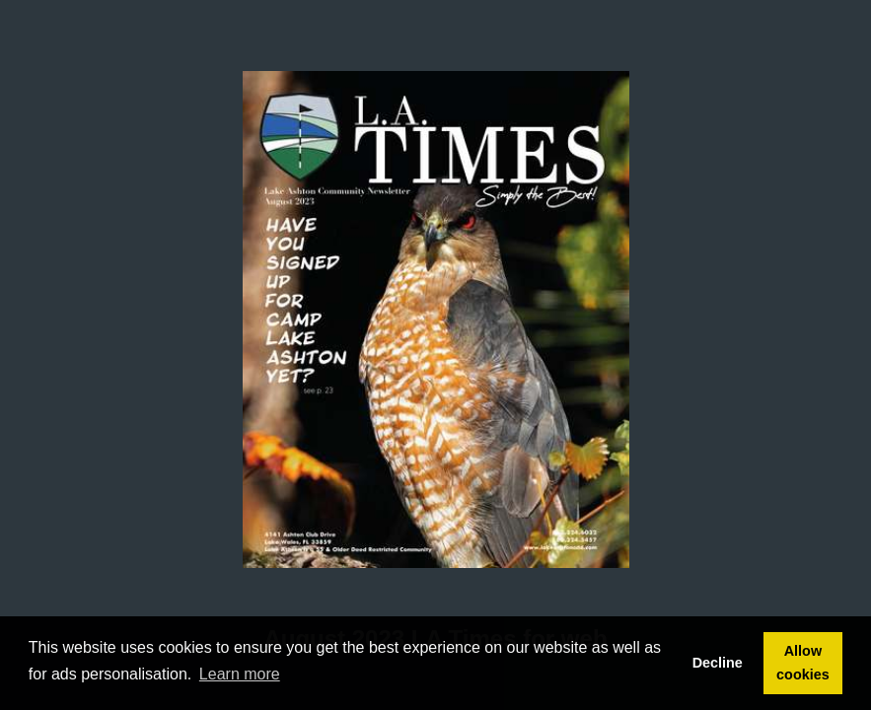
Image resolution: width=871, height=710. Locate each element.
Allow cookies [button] (803, 662)
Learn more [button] (239, 674)
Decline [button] (717, 663)
